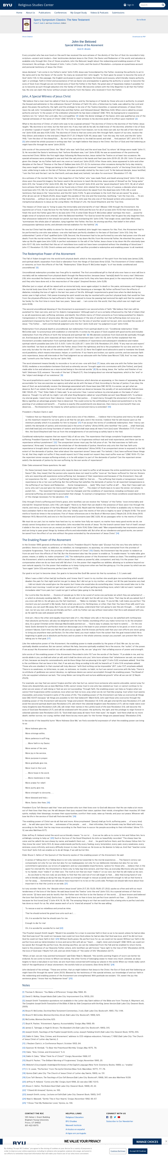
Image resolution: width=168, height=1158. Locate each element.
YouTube (119, 1117)
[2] (136, 119)
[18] (48, 802)
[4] (96, 224)
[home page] (7, 4)
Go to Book (141, 20)
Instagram (111, 1117)
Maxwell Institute (74, 1125)
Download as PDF (139, 37)
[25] (71, 978)
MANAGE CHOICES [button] (147, 1142)
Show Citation (27, 37)
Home (19, 12)
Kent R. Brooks (84, 49)
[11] (79, 422)
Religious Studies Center (36, 5)
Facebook (107, 1117)
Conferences (60, 12)
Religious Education (75, 1117)
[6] (88, 335)
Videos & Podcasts (99, 12)
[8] (94, 369)
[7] (98, 363)
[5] (37, 267)
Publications (45, 12)
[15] (91, 550)
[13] (66, 497)
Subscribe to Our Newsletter (119, 1121)
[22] (61, 928)
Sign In (130, 4)
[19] (74, 816)
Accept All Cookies (138, 1152)
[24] (112, 964)
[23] (57, 939)
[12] (55, 442)
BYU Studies (71, 1121)
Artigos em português (76, 1133)
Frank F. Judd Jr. (39, 23)
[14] (117, 533)
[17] (49, 638)
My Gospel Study (78, 12)
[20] (52, 838)
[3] (23, 141)
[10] (109, 407)
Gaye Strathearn (54, 23)
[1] (77, 116)
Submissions (118, 12)
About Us (30, 12)
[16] (67, 556)
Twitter (115, 1117)
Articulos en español (75, 1129)
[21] (66, 883)
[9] (62, 375)
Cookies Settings (118, 1152)
